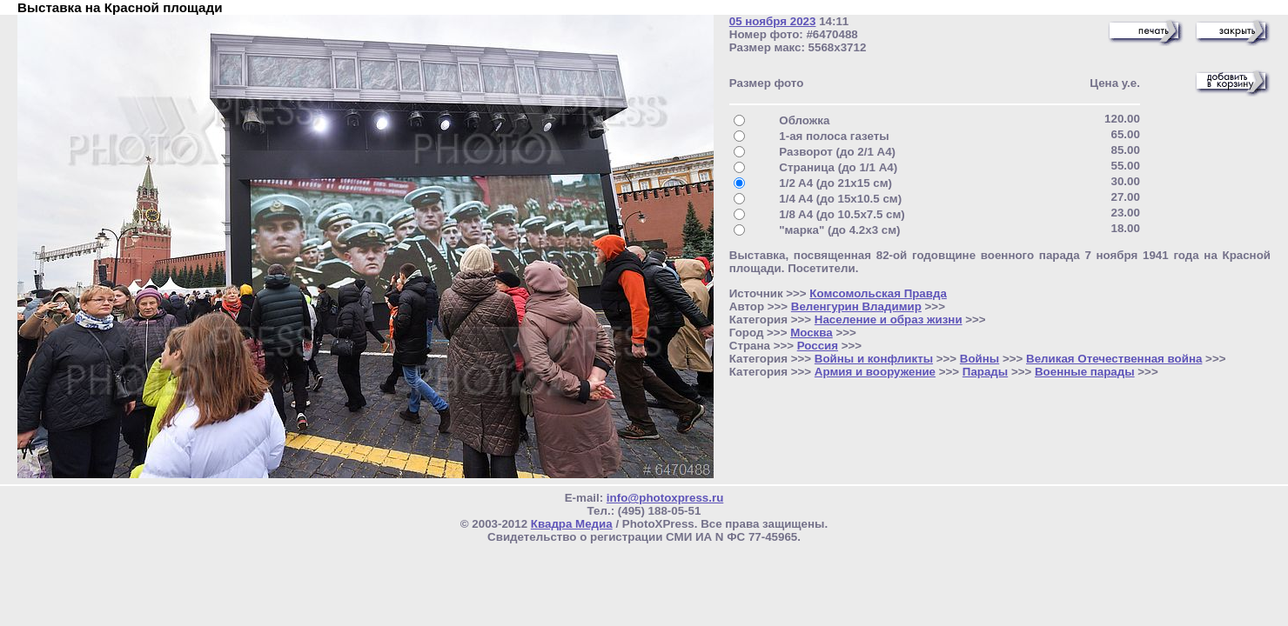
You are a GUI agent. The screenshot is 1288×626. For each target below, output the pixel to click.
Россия (817, 345)
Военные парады (1085, 371)
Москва (811, 332)
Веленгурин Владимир (856, 306)
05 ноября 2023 (772, 21)
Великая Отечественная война (1114, 358)
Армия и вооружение (875, 371)
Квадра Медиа (572, 523)
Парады (985, 371)
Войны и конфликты (874, 358)
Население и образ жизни (889, 319)
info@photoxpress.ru (665, 497)
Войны (979, 358)
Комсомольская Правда (878, 293)
